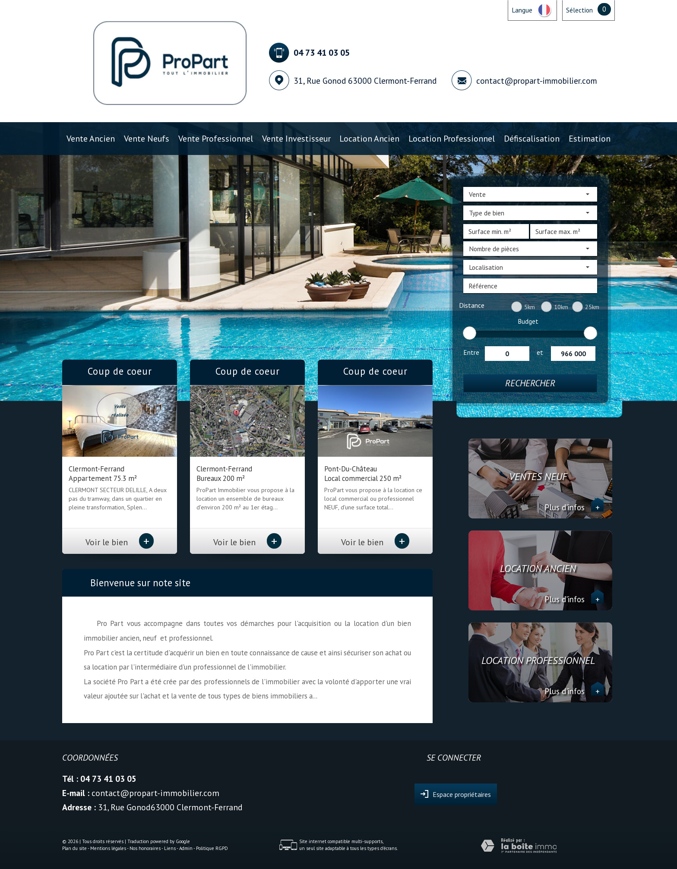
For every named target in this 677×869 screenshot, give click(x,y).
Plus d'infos (574, 507)
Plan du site (74, 848)
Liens (170, 848)
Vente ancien (90, 138)
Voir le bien (119, 542)
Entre (471, 352)
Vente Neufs (146, 138)
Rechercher (530, 383)
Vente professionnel (215, 138)
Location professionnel (451, 138)
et (540, 352)
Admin (186, 848)
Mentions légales (108, 848)
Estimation (590, 138)
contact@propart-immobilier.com (536, 80)
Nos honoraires (145, 848)
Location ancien (369, 138)
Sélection (579, 10)
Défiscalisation (532, 138)
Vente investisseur (296, 138)
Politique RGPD (212, 848)
